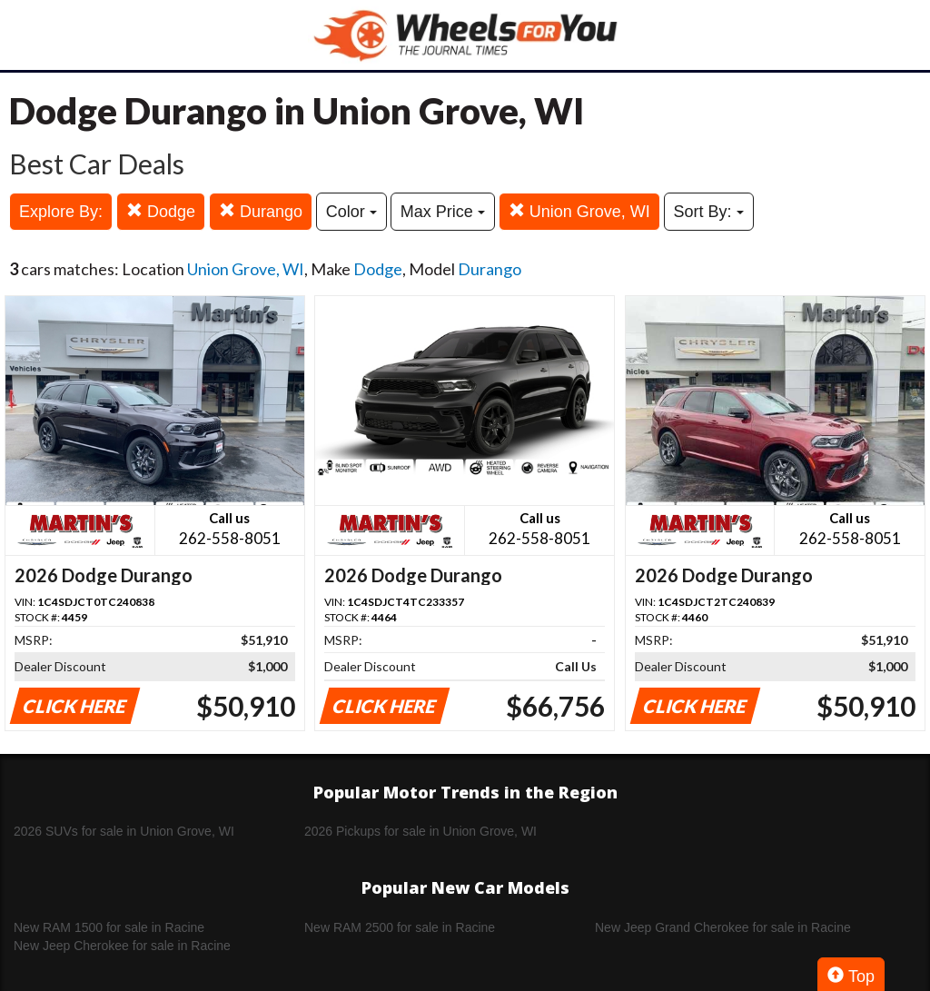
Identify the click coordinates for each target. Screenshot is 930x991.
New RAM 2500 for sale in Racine (399, 927)
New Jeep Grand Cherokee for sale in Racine (723, 927)
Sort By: (709, 212)
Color (351, 212)
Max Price (443, 212)
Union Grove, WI (579, 211)
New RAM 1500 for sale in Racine (109, 927)
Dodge (160, 211)
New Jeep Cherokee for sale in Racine (122, 945)
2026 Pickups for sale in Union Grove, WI (420, 831)
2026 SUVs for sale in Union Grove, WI (124, 831)
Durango (260, 211)
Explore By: (61, 212)
